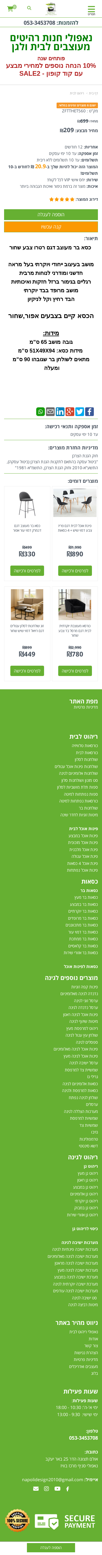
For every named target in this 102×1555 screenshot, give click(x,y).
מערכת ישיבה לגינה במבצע (76, 1277)
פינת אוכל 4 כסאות (82, 863)
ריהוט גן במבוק (86, 1207)
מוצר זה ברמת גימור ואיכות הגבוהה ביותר (52, 186)
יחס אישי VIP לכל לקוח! (66, 179)
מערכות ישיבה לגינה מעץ (78, 1270)
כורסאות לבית (87, 752)
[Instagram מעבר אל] (46, 1489)
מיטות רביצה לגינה (83, 1304)
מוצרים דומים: (83, 481)
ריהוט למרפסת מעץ (82, 1028)
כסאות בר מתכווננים (81, 925)
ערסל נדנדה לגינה (83, 1007)
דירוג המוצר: (87, 199)
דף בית (93, 93)
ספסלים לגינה (87, 1042)
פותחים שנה (51, 58)
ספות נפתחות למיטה (81, 794)
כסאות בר (89, 890)
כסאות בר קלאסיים (83, 945)
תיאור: (91, 238)
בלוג (94, 1373)
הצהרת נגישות (86, 1352)
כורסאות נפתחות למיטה (78, 801)
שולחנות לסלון (86, 759)
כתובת (92, 1452)
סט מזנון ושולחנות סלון (79, 780)
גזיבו (94, 1132)
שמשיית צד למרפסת (81, 1069)
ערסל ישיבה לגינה (83, 1062)
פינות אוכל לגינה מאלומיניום (76, 1049)
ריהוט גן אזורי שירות (82, 1214)
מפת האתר (83, 701)
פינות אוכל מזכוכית (83, 842)
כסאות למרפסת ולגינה (80, 1090)
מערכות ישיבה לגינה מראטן (76, 1263)
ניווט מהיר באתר (76, 1322)
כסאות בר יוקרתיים (83, 911)
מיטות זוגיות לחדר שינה (79, 814)
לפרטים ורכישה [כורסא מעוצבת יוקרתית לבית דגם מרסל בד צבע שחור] (75, 671)
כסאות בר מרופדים (82, 918)
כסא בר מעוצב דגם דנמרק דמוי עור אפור (27, 528)
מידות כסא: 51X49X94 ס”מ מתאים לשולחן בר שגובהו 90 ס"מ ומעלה (51, 359)
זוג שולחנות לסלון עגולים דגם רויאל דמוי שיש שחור (27, 628)
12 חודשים (74, 147)
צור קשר (91, 1345)
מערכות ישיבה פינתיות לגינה (75, 1249)
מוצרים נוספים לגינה (71, 977)
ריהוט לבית (77, 93)
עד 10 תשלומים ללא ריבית (58, 160)
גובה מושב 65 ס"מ (50, 342)
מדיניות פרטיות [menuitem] (86, 707)
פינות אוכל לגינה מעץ (81, 1056)
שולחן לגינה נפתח (83, 1097)
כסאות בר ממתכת (83, 938)
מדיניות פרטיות (86, 1359)
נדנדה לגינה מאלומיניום (79, 993)
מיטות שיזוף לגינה (83, 1021)
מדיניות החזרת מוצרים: (73, 447)
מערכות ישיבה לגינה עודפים (75, 1290)
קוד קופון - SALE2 (45, 73)
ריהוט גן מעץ (88, 1173)
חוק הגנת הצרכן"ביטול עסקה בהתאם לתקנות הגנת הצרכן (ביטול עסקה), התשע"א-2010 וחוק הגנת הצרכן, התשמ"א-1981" (52, 461)
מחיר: (87, 121)
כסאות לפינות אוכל (81, 966)
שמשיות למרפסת (84, 1118)
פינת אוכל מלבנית (83, 849)
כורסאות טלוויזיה (85, 745)
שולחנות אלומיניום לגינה (78, 773)
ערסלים (92, 1104)
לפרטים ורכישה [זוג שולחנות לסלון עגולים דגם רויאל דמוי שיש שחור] (27, 671)
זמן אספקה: (87, 153)
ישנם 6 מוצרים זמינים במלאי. (77, 105)
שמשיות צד (88, 1125)
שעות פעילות (80, 1391)
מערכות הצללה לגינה (81, 1111)
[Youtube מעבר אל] (57, 1489)
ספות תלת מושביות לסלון (77, 787)
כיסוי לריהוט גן (85, 1228)
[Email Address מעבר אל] (36, 1489)
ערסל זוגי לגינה (86, 1000)
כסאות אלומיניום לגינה (80, 1083)
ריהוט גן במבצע (85, 1187)
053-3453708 (39, 22)
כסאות (89, 881)
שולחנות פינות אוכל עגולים (76, 766)
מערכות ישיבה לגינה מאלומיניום (73, 1256)
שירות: (91, 179)
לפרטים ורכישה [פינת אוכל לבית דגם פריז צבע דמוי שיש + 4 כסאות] (75, 571)
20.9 (40, 166)
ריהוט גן (91, 1166)
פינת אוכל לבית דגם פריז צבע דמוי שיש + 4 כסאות (75, 528)
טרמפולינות (88, 1139)
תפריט (91, 14)
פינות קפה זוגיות (84, 986)
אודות (93, 1338)
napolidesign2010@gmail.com (52, 1480)
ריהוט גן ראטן (87, 1180)
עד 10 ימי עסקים (62, 153)
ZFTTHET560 (74, 110)
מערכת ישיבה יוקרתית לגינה (75, 1284)
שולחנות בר (88, 808)
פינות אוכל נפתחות (82, 870)
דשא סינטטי (88, 1145)
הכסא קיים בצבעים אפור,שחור (51, 315)
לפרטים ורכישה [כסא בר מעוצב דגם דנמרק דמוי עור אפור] (27, 571)
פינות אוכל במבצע (83, 835)
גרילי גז (92, 1076)
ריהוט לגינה (83, 1157)
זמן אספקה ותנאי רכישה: (71, 426)
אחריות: (90, 147)
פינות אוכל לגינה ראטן (80, 1014)
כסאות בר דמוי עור (83, 932)
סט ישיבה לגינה (84, 1297)
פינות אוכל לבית (83, 828)
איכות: (91, 186)
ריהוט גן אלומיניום (84, 1194)
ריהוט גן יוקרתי (86, 1201)
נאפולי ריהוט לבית (83, 1331)
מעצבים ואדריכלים (83, 1366)
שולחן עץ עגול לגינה (82, 1035)
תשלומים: (88, 160)
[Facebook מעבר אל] (67, 1489)
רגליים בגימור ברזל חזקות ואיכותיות (51, 282)
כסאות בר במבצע (84, 904)
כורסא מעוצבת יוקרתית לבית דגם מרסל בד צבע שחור (74, 630)
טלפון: (92, 1431)
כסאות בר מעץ (86, 897)
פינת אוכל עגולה (85, 856)
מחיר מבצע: (86, 131)
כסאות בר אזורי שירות (81, 952)
